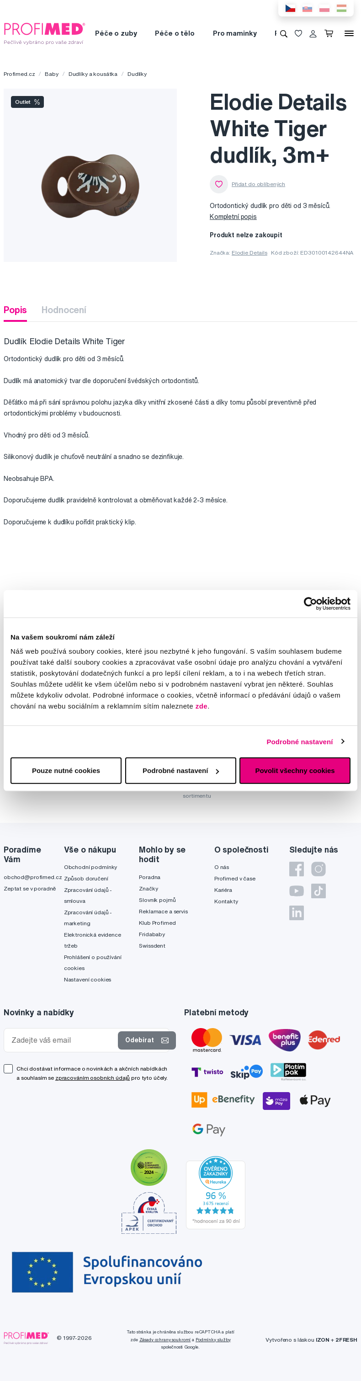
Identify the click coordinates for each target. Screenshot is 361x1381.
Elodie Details (249, 253)
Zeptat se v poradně (30, 888)
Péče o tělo (174, 33)
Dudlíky (137, 74)
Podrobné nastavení (299, 741)
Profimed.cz (19, 74)
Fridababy (152, 934)
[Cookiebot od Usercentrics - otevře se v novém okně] (310, 603)
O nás (221, 867)
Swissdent (152, 946)
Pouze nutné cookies (66, 770)
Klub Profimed (157, 923)
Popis (15, 310)
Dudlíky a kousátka (93, 74)
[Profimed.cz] (45, 33)
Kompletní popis (233, 216)
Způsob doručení (86, 878)
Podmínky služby (213, 1340)
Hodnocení (64, 310)
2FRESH (346, 1340)
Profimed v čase (234, 878)
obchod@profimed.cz (33, 877)
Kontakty (226, 901)
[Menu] (349, 33)
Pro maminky (234, 33)
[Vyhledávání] (283, 33)
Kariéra (223, 890)
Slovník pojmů (157, 900)
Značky (148, 888)
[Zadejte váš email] (63, 1040)
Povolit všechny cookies (294, 770)
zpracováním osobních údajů (92, 1078)
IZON (322, 1340)
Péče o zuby (116, 33)
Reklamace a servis (163, 911)
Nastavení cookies (87, 979)
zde (202, 706)
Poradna (149, 877)
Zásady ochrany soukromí (165, 1340)
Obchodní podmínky (90, 867)
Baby (51, 74)
